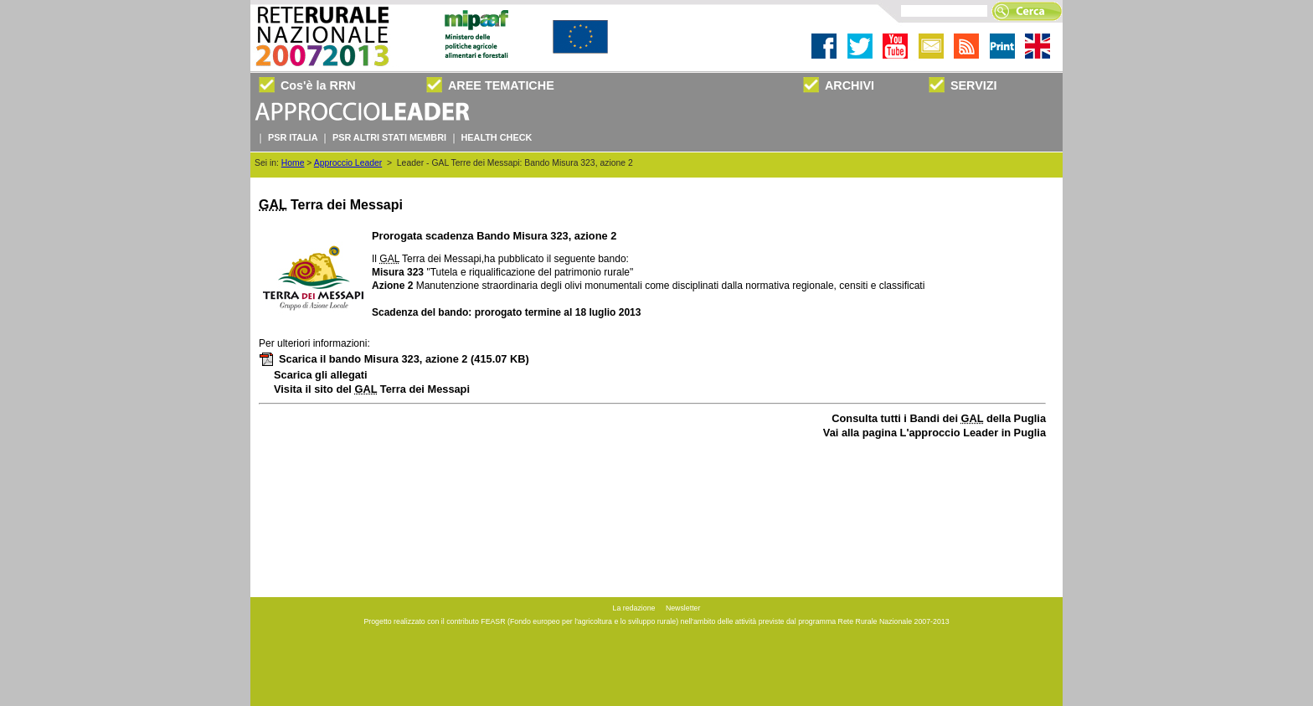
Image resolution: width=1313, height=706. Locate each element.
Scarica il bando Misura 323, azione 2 (394, 359)
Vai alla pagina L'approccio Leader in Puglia (934, 432)
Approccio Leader (348, 162)
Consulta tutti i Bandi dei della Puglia (939, 418)
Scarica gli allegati (321, 374)
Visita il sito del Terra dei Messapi (372, 389)
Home (293, 162)
